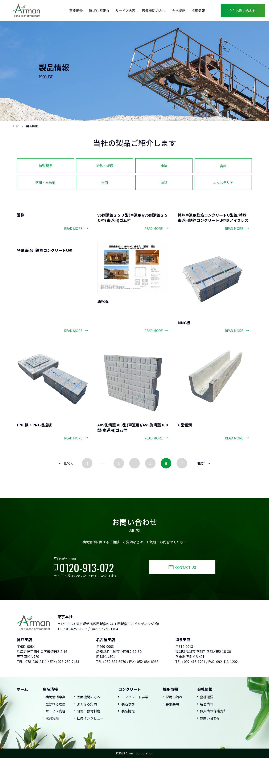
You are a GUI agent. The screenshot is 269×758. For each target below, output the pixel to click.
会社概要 (178, 10)
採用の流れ (174, 696)
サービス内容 (125, 10)
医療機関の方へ (153, 10)
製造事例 (128, 703)
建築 (164, 165)
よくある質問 (87, 703)
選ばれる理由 (99, 10)
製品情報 (128, 710)
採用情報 (198, 10)
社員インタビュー (90, 718)
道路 (164, 182)
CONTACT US (185, 567)
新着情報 (206, 703)
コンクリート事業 (134, 696)
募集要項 (172, 703)
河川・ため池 (45, 182)
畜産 (223, 165)
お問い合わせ (246, 10)
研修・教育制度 (88, 710)
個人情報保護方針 (213, 710)
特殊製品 (45, 165)
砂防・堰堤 (104, 165)
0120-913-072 (86, 567)
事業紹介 (76, 10)
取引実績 (52, 718)
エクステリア (223, 182)
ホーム (22, 689)
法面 (104, 182)
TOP (16, 126)
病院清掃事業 (55, 696)
